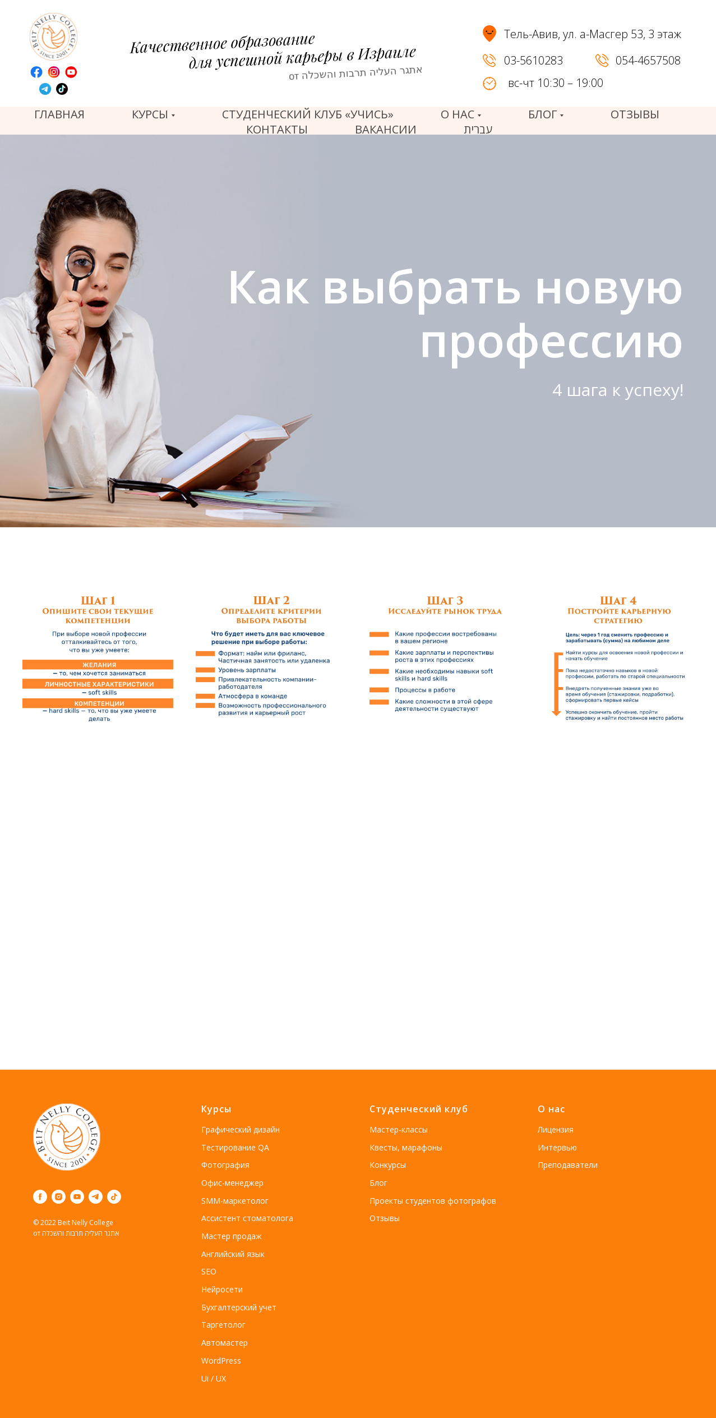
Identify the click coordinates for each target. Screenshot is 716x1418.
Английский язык (233, 1254)
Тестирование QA (235, 1147)
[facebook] (40, 1197)
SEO (208, 1271)
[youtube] (77, 1197)
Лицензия (556, 1129)
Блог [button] (542, 114)
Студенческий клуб (418, 1109)
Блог (378, 1182)
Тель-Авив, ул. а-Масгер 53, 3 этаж (592, 34)
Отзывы (384, 1218)
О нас (551, 1109)
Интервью (557, 1147)
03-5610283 (533, 60)
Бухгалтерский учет (238, 1307)
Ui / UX (213, 1378)
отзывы (635, 114)
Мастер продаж (231, 1236)
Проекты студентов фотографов (432, 1200)
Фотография (225, 1164)
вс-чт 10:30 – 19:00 (555, 82)
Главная (59, 114)
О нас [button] (457, 114)
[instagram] (59, 1197)
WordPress (221, 1360)
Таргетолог (223, 1324)
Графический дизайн (240, 1129)
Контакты (277, 129)
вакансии (386, 129)
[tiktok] (114, 1197)
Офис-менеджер (232, 1182)
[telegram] (96, 1197)
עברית (478, 129)
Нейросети (222, 1289)
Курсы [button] (150, 114)
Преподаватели (568, 1164)
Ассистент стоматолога (247, 1218)
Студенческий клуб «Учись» (308, 114)
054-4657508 (648, 60)
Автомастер (224, 1342)
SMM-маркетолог (235, 1200)
